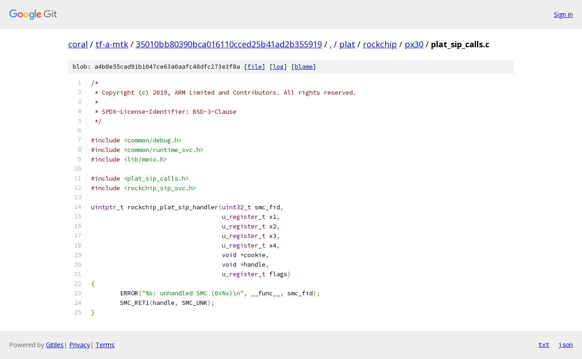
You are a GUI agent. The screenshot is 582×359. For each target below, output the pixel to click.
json (565, 344)
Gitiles (55, 344)
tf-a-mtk (111, 44)
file (254, 67)
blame (304, 67)
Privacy (79, 344)
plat (347, 44)
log (278, 67)
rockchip (380, 44)
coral (78, 44)
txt (543, 344)
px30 (414, 44)
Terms (105, 344)
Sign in (563, 14)
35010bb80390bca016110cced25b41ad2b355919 (229, 44)
